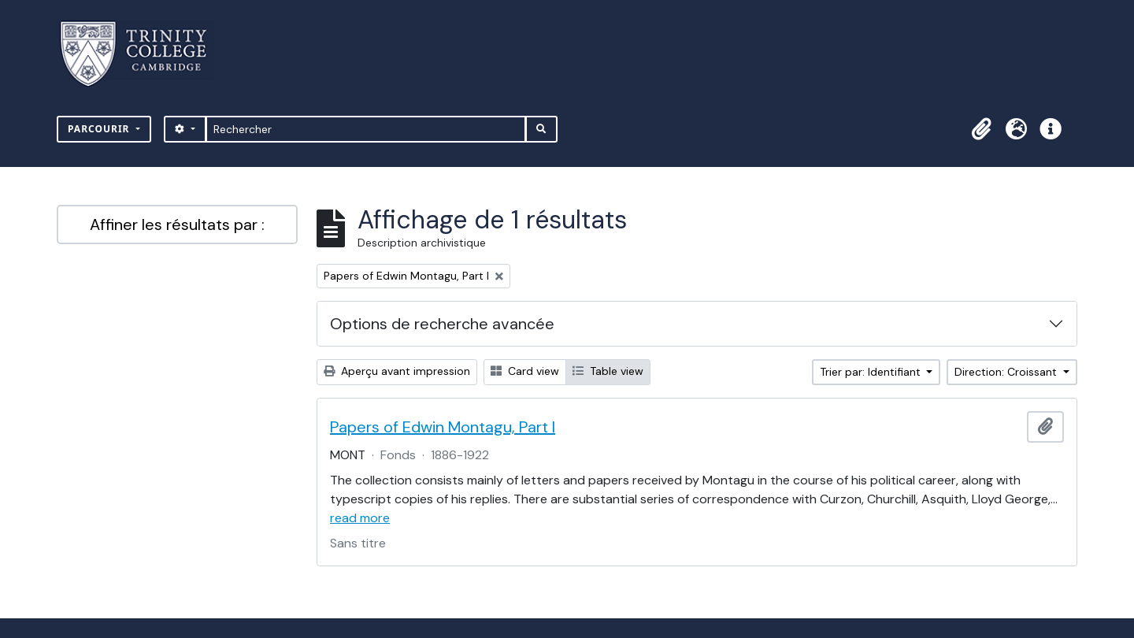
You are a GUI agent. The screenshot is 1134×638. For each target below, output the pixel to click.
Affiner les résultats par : (177, 224)
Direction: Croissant (1007, 372)
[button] (981, 129)
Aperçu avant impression (397, 371)
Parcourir (100, 128)
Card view (525, 371)
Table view (608, 371)
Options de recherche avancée (442, 323)
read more (360, 518)
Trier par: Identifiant (872, 372)
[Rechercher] (366, 129)
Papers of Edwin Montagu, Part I (442, 426)
